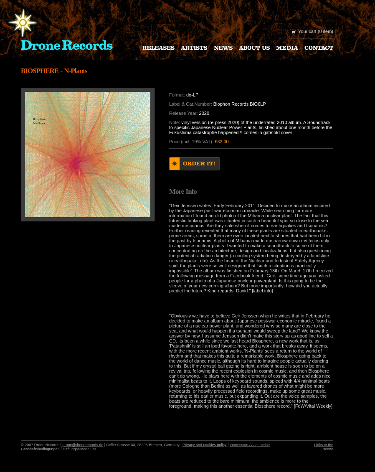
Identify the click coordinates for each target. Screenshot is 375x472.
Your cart (307, 31)
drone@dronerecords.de (83, 445)
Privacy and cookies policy (204, 445)
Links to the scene (323, 447)
